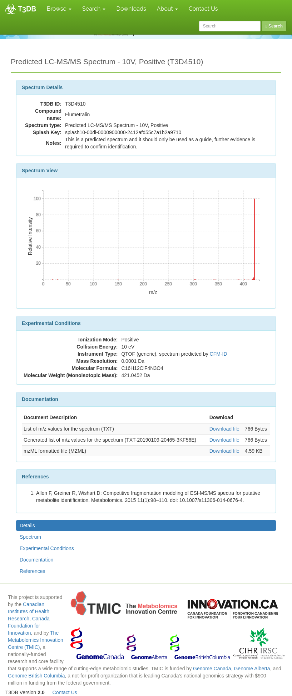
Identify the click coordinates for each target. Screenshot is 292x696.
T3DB (27, 9)
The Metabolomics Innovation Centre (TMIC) (35, 640)
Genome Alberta (252, 668)
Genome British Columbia (36, 676)
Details (27, 525)
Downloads (131, 8)
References (32, 571)
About (167, 8)
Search (93, 8)
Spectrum (30, 537)
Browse (59, 8)
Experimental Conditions (47, 548)
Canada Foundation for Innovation (29, 626)
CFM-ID (218, 354)
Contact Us (203, 8)
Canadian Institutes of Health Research (28, 611)
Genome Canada (212, 668)
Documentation (36, 560)
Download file (224, 429)
